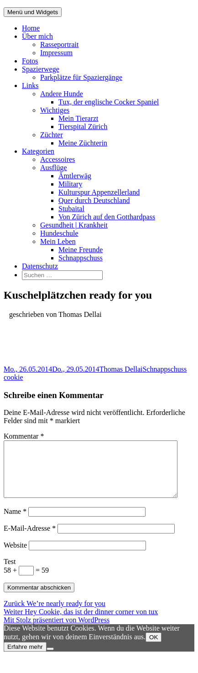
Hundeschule (59, 233)
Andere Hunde (61, 94)
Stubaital (71, 208)
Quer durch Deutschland (94, 200)
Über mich (37, 36)
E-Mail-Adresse (30, 539)
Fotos (30, 61)
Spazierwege (40, 69)
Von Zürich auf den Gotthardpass (106, 217)
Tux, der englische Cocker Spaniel (108, 102)
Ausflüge (53, 167)
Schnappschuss (80, 258)
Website (15, 556)
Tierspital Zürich (82, 126)
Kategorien (38, 151)
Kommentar (24, 436)
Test (10, 572)
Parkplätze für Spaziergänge (81, 77)
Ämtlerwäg (74, 176)
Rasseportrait (59, 44)
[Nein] (50, 659)
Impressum (56, 53)
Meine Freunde (80, 250)
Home (31, 28)
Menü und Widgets (32, 12)
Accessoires (57, 159)
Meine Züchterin (82, 143)
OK (153, 648)
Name (15, 522)
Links (30, 85)
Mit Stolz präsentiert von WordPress (56, 631)
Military (70, 184)
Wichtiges (54, 110)
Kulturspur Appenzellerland (99, 192)
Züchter (51, 135)
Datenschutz (40, 266)
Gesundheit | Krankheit (74, 225)
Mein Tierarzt (78, 118)
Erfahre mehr (25, 657)
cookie (13, 377)
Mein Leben (58, 241)
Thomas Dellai (121, 369)
